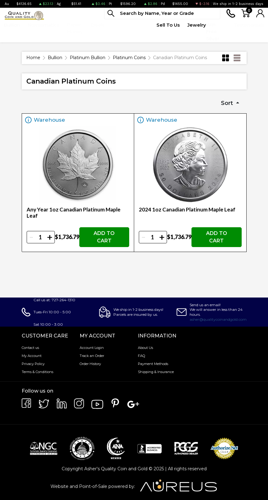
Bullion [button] (12, 25)
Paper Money (75, 28)
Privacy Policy (33, 364)
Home (33, 57)
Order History (90, 364)
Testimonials (249, 25)
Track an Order (92, 356)
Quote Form (141, 28)
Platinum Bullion (87, 57)
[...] (162, 13)
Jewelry (196, 25)
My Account (32, 356)
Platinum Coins (129, 57)
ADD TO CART (104, 237)
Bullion (55, 57)
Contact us (30, 348)
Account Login (92, 348)
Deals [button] (97, 25)
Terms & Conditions (37, 372)
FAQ (141, 356)
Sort (228, 103)
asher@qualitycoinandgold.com (218, 319)
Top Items (119, 28)
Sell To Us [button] (168, 25)
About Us (145, 348)
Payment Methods (153, 364)
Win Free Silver (212, 31)
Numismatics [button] (43, 25)
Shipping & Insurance (156, 372)
